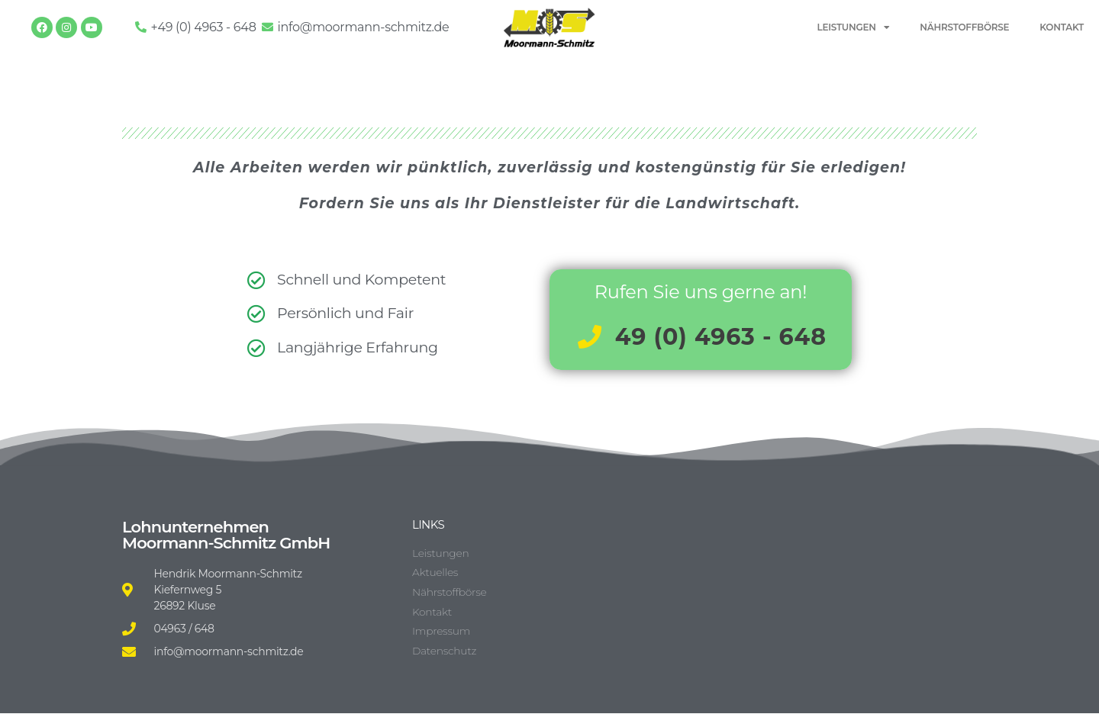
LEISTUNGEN (853, 27)
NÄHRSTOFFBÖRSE (964, 27)
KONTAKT (1061, 27)
